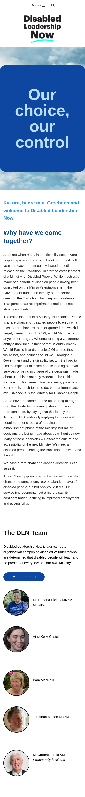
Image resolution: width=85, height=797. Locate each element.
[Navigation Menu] (38, 5)
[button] (53, 5)
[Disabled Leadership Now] (42, 28)
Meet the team (24, 577)
